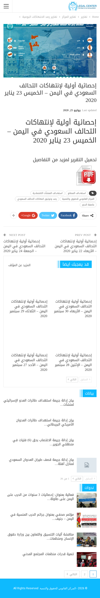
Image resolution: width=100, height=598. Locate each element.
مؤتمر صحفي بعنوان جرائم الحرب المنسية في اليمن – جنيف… (42, 517)
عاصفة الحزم (88, 204)
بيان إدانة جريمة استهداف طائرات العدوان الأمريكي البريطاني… (45, 422)
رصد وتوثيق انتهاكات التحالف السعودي (37, 199)
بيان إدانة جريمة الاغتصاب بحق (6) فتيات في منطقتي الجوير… (43, 442)
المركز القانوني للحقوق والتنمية (78, 199)
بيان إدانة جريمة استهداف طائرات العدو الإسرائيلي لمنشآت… (38, 402)
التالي (72, 379)
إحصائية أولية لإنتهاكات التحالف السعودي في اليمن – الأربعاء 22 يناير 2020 (76, 246)
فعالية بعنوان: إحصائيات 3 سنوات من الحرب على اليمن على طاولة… (40, 497)
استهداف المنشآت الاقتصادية (48, 193)
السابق (85, 379)
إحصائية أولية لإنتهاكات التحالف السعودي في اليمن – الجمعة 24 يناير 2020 (24, 246)
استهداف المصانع (77, 193)
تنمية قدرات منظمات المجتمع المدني (48, 554)
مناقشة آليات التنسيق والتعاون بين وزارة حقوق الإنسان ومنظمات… (41, 536)
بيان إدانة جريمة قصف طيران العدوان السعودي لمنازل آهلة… (41, 462)
